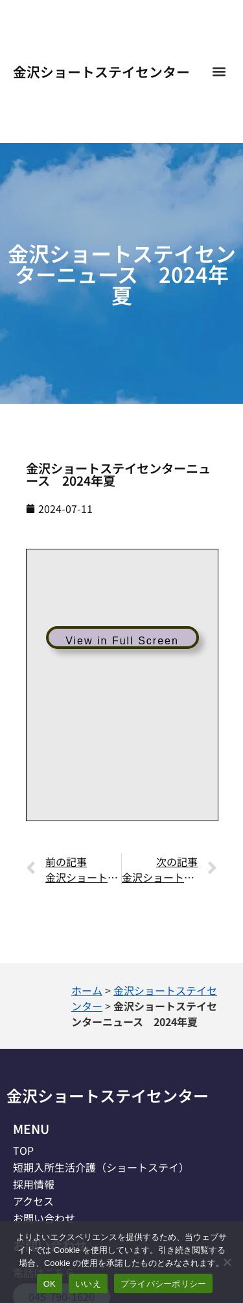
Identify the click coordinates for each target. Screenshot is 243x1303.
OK (49, 1284)
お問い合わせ (44, 1218)
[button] (219, 72)
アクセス (33, 1201)
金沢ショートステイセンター (101, 71)
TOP (23, 1150)
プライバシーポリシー (164, 1284)
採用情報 (33, 1184)
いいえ (88, 1284)
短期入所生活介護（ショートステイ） (101, 1167)
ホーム (86, 990)
